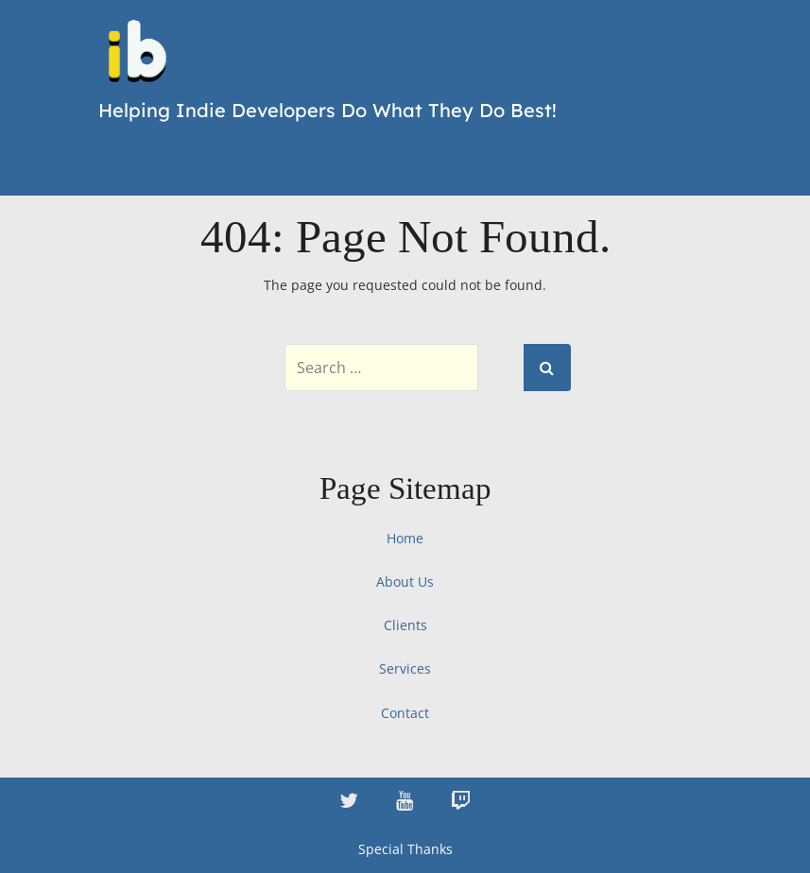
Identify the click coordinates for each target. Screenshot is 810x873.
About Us (405, 582)
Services (405, 668)
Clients (405, 625)
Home (405, 538)
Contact (405, 713)
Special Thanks (405, 849)
